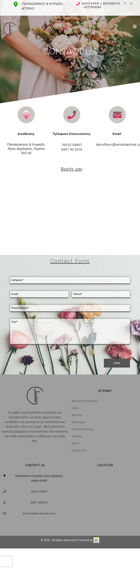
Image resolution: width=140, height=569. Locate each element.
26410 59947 (90, 3)
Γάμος (75, 408)
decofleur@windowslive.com (39, 513)
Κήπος (76, 443)
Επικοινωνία (79, 450)
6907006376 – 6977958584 (100, 5)
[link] (96, 540)
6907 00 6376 (71, 149)
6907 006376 (39, 502)
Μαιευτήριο (79, 422)
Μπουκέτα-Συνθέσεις (85, 401)
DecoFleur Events (82, 429)
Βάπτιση (77, 415)
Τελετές (77, 436)
